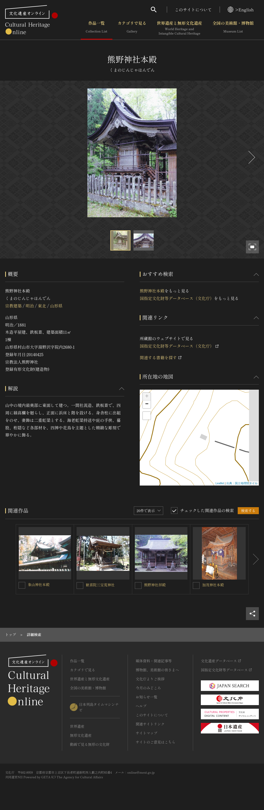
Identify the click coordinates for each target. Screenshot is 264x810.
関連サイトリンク (150, 724)
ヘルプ (141, 705)
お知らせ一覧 (146, 696)
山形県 (56, 306)
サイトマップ (146, 733)
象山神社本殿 (39, 584)
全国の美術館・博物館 (233, 28)
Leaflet (220, 483)
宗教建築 (13, 306)
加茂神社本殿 (213, 584)
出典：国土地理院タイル (242, 483)
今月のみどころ (148, 687)
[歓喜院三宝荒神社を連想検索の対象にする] (80, 585)
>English (241, 9)
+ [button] (146, 396)
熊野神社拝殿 (155, 584)
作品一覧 (96, 28)
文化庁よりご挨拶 (150, 678)
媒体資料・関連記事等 (154, 660)
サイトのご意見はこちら (155, 742)
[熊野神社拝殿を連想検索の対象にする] (138, 585)
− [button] (146, 404)
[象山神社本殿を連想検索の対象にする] (22, 585)
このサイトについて (193, 9)
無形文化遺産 (81, 735)
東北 (42, 306)
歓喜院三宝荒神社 (100, 584)
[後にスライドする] (251, 157)
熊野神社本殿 (152, 291)
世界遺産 (77, 726)
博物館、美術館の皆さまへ (157, 669)
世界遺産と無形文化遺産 (179, 28)
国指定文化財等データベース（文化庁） (177, 298)
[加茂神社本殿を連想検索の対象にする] (196, 585)
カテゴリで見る (132, 28)
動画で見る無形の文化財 (90, 744)
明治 (30, 306)
